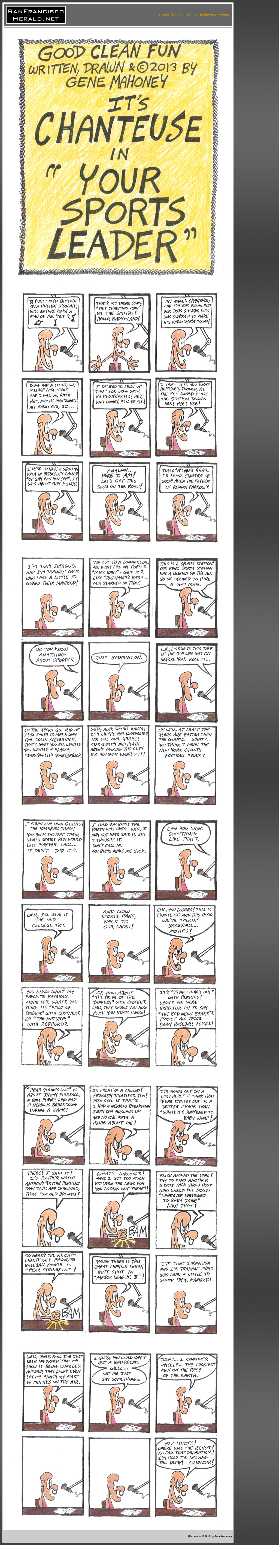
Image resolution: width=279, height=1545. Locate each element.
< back (164, 15)
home (177, 15)
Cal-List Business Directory (206, 15)
